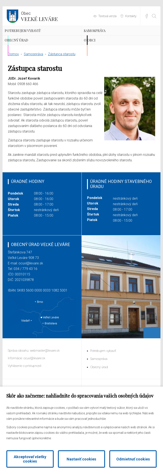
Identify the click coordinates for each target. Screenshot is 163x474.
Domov (13, 79)
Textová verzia (107, 16)
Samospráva (106, 37)
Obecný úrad (28, 59)
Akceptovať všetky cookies (30, 459)
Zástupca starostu (61, 79)
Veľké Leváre (39, 16)
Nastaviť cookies (81, 459)
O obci (99, 59)
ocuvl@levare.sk (30, 289)
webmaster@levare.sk (45, 376)
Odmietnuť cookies (133, 459)
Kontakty (130, 16)
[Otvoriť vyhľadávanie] (154, 16)
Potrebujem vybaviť (38, 37)
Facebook (147, 16)
